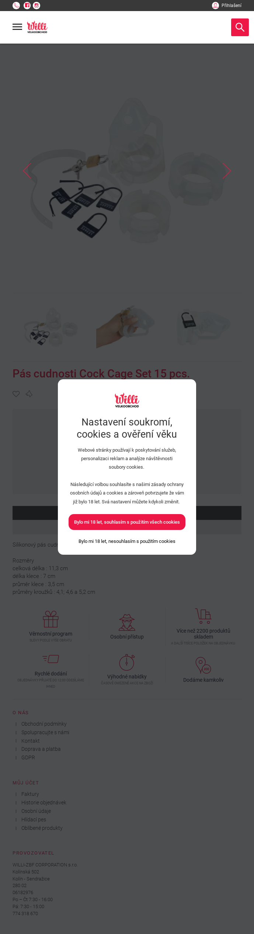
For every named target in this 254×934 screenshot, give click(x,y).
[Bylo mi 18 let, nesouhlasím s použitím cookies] (127, 541)
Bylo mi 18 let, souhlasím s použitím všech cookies (127, 522)
